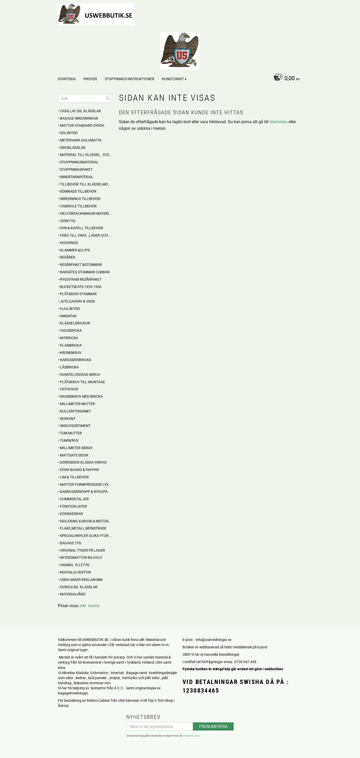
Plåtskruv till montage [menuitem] (82, 381)
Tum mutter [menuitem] (71, 433)
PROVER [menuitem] (90, 78)
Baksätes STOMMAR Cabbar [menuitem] (85, 271)
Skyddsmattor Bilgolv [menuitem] (81, 557)
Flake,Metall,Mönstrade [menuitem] (83, 528)
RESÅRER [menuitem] (67, 257)
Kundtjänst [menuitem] (173, 78)
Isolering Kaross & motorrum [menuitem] (86, 521)
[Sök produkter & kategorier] (85, 98)
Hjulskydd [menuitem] (70, 308)
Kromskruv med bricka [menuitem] (81, 396)
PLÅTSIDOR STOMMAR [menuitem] (78, 293)
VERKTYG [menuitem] (68, 220)
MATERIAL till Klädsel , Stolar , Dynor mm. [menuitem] (86, 154)
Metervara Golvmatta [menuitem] (80, 140)
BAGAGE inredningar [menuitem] (79, 118)
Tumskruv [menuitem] (69, 440)
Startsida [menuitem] (67, 78)
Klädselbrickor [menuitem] (75, 323)
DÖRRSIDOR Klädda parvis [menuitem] (83, 462)
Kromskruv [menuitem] (70, 352)
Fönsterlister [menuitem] (73, 506)
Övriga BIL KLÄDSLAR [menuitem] (78, 586)
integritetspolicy (191, 735)
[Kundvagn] (285, 78)
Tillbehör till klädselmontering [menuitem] (86, 184)
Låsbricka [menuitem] (69, 367)
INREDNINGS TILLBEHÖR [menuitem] (80, 198)
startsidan (278, 121)
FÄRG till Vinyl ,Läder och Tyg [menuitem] (86, 235)
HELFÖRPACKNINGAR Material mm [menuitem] (86, 213)
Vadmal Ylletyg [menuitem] (74, 564)
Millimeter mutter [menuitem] (77, 403)
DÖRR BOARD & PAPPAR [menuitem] (79, 469)
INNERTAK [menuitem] (68, 315)
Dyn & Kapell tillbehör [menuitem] (81, 227)
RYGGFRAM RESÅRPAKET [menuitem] (80, 279)
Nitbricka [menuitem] (69, 337)
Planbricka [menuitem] (71, 345)
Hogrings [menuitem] (69, 242)
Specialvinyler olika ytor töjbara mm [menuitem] (86, 535)
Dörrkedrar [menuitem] (71, 513)
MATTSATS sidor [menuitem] (74, 455)
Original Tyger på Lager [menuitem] (82, 550)
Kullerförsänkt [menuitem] (75, 411)
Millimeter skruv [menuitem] (76, 447)
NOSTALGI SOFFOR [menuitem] (75, 572)
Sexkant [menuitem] (68, 418)
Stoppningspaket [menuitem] (76, 169)
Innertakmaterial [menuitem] (76, 176)
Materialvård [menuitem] (72, 594)
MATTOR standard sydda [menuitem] (82, 125)
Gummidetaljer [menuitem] (74, 498)
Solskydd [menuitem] (69, 132)
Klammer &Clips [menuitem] (75, 250)
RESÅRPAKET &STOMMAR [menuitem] (81, 264)
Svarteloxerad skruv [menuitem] (80, 374)
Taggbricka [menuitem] (71, 330)
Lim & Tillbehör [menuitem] (74, 477)
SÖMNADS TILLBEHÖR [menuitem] (78, 191)
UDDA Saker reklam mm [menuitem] (81, 579)
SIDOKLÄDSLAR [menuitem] (72, 147)
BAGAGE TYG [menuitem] (70, 542)
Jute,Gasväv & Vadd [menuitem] (77, 301)
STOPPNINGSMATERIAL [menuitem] (79, 162)
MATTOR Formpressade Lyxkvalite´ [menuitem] (86, 484)
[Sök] (108, 98)
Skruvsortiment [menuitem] (75, 425)
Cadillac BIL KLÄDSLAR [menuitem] (80, 110)
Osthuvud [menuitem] (69, 389)
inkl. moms (89, 605)
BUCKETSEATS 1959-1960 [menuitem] (80, 286)
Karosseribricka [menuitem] (75, 359)
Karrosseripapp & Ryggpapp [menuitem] (86, 491)
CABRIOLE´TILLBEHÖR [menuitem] (78, 206)
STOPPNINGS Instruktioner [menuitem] (129, 78)
